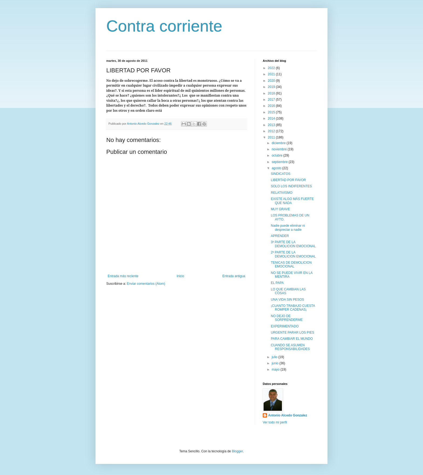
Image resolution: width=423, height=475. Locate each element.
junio (275, 363)
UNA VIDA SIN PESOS (287, 299)
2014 (272, 118)
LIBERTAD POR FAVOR (288, 180)
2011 (272, 137)
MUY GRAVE (280, 209)
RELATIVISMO (281, 193)
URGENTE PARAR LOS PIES (292, 332)
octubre (277, 155)
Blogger (237, 451)
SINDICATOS (280, 174)
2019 (272, 87)
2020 (272, 81)
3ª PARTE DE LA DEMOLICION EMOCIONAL (293, 244)
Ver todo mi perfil (275, 422)
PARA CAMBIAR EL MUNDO (292, 339)
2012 (272, 131)
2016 (272, 106)
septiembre (280, 162)
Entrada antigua (233, 276)
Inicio (180, 276)
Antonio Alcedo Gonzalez (287, 415)
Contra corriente (164, 26)
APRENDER (280, 236)
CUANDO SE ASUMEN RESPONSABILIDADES (290, 347)
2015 (272, 112)
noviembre (280, 149)
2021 (272, 74)
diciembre (279, 143)
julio (275, 357)
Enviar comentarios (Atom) (146, 284)
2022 (272, 68)
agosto (277, 168)
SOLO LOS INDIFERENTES (291, 186)
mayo (276, 369)
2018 (272, 93)
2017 (272, 99)
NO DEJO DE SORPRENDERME (287, 318)
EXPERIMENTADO (285, 326)
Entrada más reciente (123, 276)
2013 (272, 125)
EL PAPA (277, 283)
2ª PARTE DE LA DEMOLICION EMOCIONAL (293, 254)
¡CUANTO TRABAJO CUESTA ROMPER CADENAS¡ (293, 307)
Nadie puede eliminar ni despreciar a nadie (288, 227)
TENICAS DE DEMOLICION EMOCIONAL (291, 264)
